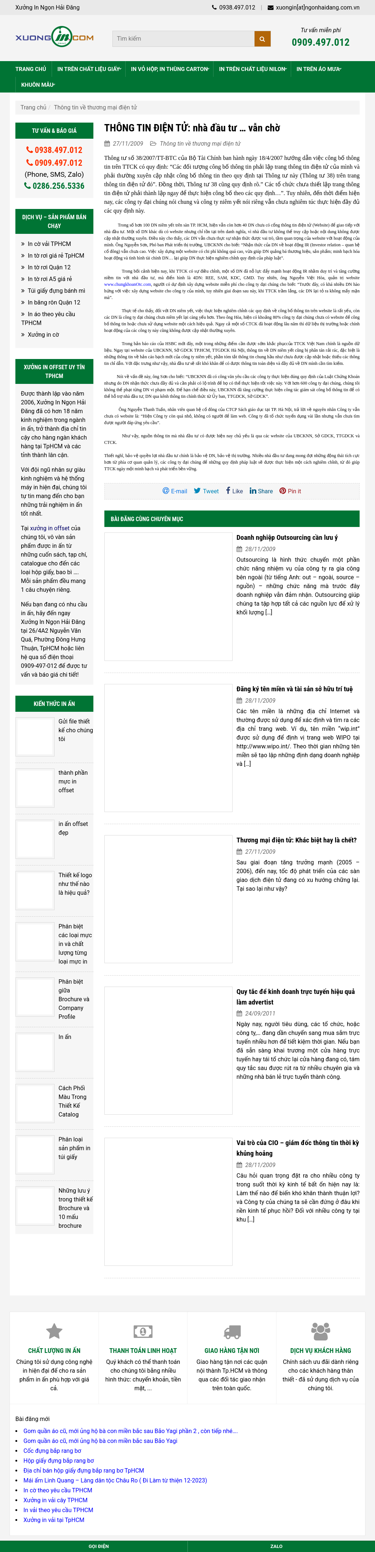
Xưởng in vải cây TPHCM (55, 1324)
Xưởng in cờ (43, 334)
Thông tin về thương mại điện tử (95, 107)
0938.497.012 (233, 7)
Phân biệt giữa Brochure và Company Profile (68, 925)
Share (261, 491)
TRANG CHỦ (30, 69)
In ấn (53, 954)
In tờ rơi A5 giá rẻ (50, 279)
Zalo (276, 1546)
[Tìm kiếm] (263, 38)
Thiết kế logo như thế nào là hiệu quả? (69, 841)
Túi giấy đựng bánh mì (56, 290)
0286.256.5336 (54, 186)
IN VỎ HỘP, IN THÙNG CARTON (171, 69)
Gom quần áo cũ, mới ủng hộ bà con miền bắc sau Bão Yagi (100, 1265)
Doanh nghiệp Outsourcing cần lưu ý (245, 537)
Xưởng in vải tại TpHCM (54, 1344)
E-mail (175, 491)
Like (234, 491)
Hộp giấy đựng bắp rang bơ (58, 1285)
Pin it (290, 491)
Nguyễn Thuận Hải (276, 1409)
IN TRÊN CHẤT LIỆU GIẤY (90, 69)
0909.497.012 (321, 42)
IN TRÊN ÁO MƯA (320, 69)
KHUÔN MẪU (39, 85)
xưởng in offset (50, 528)
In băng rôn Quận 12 (54, 302)
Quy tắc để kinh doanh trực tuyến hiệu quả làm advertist (272, 857)
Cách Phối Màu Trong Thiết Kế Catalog (66, 1000)
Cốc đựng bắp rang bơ (52, 1275)
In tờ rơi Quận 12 (49, 267)
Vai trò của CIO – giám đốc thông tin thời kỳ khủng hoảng (274, 964)
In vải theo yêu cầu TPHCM (58, 1334)
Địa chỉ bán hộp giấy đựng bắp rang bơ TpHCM (83, 1295)
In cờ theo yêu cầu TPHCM (57, 1315)
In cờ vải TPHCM (49, 243)
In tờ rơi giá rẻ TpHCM (56, 255)
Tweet (206, 491)
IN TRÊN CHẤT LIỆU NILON (254, 69)
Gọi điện (99, 1546)
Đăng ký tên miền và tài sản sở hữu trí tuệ (252, 644)
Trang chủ (34, 107)
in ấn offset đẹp (67, 795)
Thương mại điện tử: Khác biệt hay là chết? (254, 751)
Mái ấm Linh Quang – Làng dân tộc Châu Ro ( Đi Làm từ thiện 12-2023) (115, 1305)
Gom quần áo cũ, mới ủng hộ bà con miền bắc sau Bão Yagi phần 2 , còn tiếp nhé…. (130, 1255)
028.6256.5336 (65, 1453)
